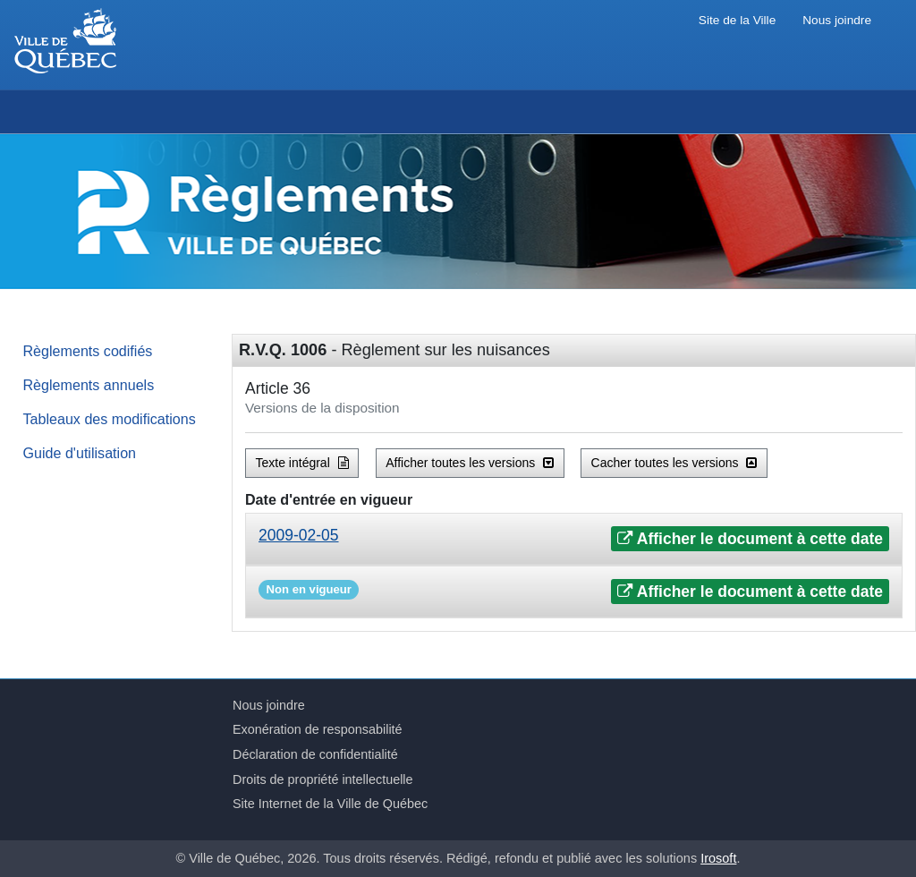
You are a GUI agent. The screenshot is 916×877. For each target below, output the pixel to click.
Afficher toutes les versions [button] (470, 463)
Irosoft (718, 858)
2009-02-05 (299, 535)
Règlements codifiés (88, 351)
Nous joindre (836, 20)
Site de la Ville (737, 20)
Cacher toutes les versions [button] (674, 463)
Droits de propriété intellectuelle (323, 779)
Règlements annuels (89, 385)
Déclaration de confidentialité (315, 754)
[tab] (574, 539)
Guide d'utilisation (80, 453)
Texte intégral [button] (302, 463)
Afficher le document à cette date (750, 539)
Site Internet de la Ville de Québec (330, 803)
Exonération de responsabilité (318, 729)
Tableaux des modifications (109, 419)
